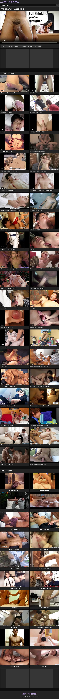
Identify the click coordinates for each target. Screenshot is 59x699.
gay (4, 46)
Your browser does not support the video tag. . (29, 27)
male (24, 46)
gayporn (18, 46)
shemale (38, 46)
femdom (31, 46)
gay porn (10, 46)
